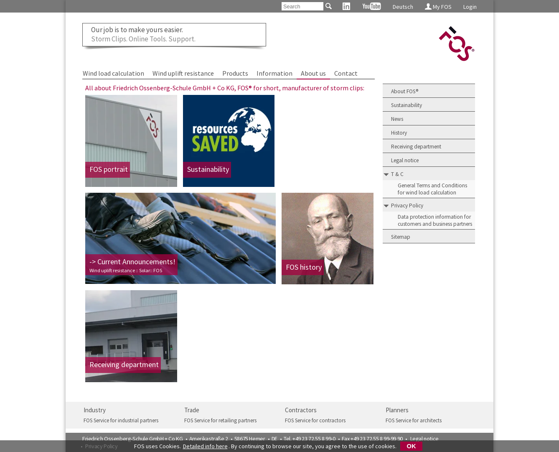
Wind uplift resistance (183, 73)
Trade (191, 410)
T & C (397, 174)
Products (235, 73)
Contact (346, 73)
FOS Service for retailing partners (220, 420)
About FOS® (404, 91)
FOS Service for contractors (315, 420)
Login (470, 6)
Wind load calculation (113, 73)
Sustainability (406, 105)
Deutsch (403, 6)
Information (274, 73)
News (397, 119)
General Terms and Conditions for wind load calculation (432, 189)
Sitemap (400, 236)
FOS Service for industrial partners (121, 420)
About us (313, 73)
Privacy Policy (407, 205)
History (399, 132)
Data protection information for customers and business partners (435, 220)
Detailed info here (205, 446)
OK (411, 446)
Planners (397, 410)
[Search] (302, 6)
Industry (95, 410)
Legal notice (405, 160)
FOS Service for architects (414, 420)
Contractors (301, 410)
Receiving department (416, 146)
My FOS (438, 6)
